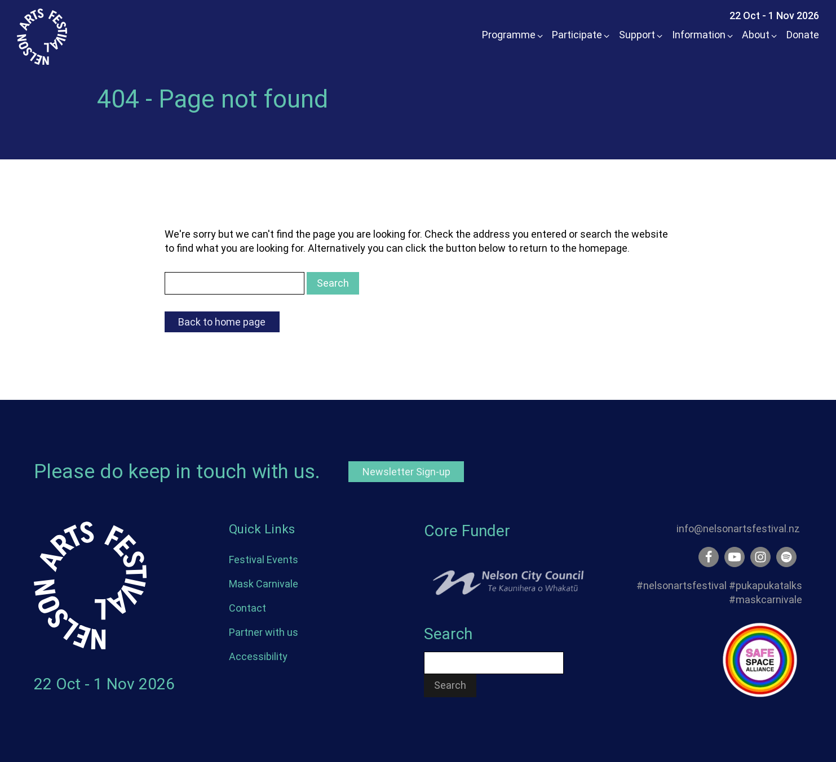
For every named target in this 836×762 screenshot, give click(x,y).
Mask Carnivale (263, 584)
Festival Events (263, 559)
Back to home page (222, 322)
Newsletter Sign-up (406, 472)
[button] (509, 35)
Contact (247, 608)
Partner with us (263, 632)
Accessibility (258, 656)
